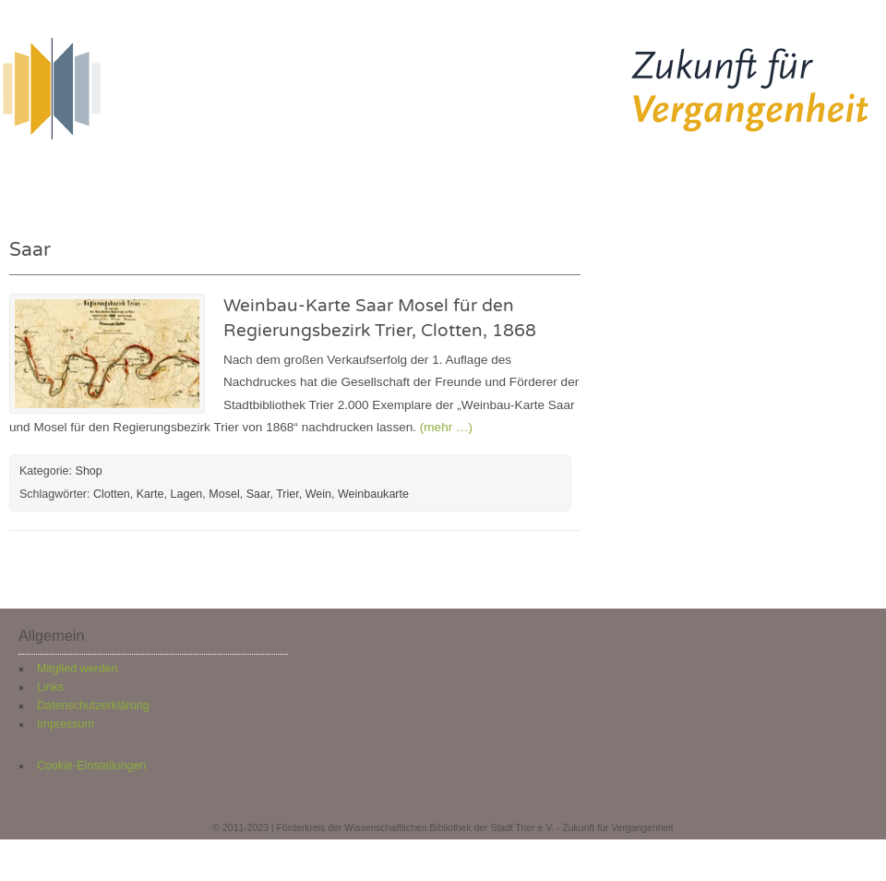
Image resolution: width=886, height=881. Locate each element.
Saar (258, 494)
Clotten (111, 494)
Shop (599, 177)
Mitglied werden (77, 668)
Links (50, 687)
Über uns (514, 177)
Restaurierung (394, 177)
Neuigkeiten (264, 177)
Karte (150, 494)
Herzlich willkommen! (109, 177)
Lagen (187, 494)
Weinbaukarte (373, 494)
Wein (318, 494)
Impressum (65, 724)
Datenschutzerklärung (93, 705)
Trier (287, 494)
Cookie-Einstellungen (91, 765)
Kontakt (682, 177)
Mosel (224, 494)
